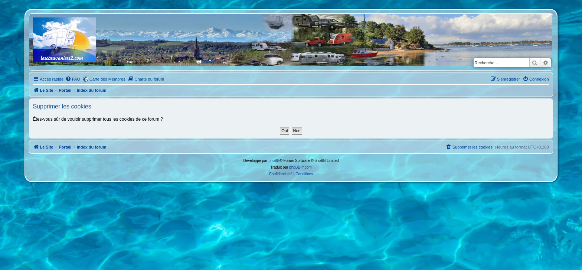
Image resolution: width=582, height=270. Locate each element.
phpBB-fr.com (300, 167)
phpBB (273, 161)
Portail (65, 90)
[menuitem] (72, 79)
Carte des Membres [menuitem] (107, 79)
